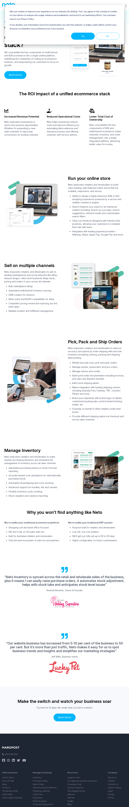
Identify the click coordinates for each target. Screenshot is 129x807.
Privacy (111, 794)
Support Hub (73, 777)
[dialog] (64, 24)
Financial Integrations (43, 804)
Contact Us (113, 784)
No (107, 36)
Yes (83, 36)
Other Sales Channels (12, 798)
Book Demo (15, 75)
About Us (112, 777)
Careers (111, 781)
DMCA (111, 798)
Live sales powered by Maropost (82, 781)
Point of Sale (8, 781)
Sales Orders (38, 784)
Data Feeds (7, 794)
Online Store (8, 777)
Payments (37, 798)
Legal (110, 791)
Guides (70, 801)
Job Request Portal (76, 791)
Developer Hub (74, 784)
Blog (69, 804)
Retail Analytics (40, 801)
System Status (114, 787)
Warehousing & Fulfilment (45, 787)
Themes (71, 798)
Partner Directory (75, 787)
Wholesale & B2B (10, 791)
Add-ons (71, 794)
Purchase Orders (40, 781)
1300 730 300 (10, 754)
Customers (38, 794)
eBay (4, 784)
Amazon (6, 787)
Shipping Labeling (41, 791)
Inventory (37, 777)
